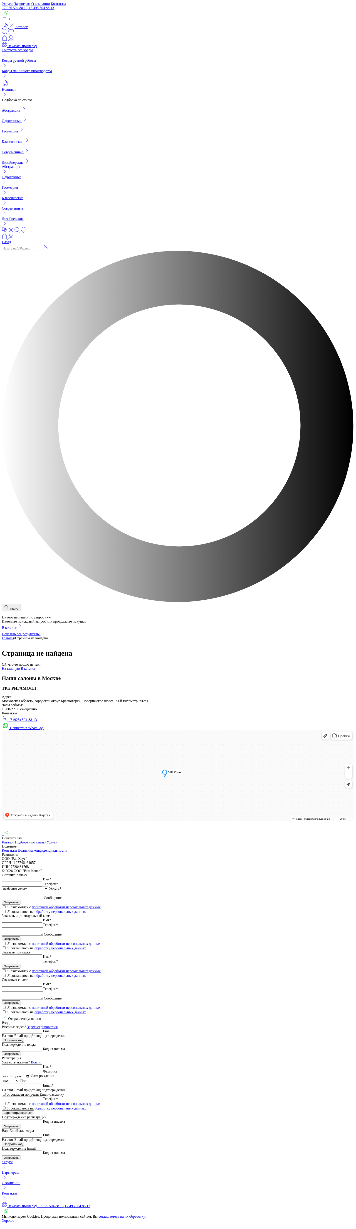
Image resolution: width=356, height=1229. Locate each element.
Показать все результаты (24, 634)
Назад (6, 242)
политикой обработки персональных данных (66, 908)
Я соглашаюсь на (46, 913)
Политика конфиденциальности (42, 850)
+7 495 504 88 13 (41, 8)
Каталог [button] (15, 27)
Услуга (55, 888)
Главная (8, 638)
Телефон (50, 884)
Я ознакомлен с (54, 908)
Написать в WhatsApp (23, 728)
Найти (11, 607)
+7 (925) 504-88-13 (19, 720)
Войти (36, 1066)
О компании (40, 4)
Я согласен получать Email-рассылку (35, 1099)
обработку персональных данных (60, 913)
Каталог (8, 842)
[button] (8, 20)
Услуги (7, 4)
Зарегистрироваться (42, 1031)
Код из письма (54, 1053)
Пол (23, 1085)
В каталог (12, 628)
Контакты (58, 4)
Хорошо (8, 1225)
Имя (47, 879)
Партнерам (22, 4)
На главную (11, 668)
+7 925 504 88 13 (14, 8)
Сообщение (57, 899)
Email (47, 1035)
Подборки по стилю (30, 842)
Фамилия (50, 1075)
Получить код (13, 1044)
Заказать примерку (19, 46)
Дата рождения (42, 1080)
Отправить (11, 903)
